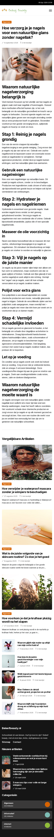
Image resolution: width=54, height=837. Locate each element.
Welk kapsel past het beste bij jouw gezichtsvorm (34, 675)
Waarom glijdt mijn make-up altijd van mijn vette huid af (33, 643)
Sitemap (6, 742)
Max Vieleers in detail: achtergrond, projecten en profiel (33, 690)
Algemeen (7, 22)
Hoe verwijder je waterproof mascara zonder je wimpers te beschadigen (26, 490)
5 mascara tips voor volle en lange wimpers (29, 783)
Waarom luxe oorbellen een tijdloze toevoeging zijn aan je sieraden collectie (30, 771)
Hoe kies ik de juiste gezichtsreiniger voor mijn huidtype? (30, 659)
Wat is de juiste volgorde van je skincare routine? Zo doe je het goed (25, 555)
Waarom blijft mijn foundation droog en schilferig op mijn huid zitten (32, 706)
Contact (17, 742)
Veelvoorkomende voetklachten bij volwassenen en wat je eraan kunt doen (30, 758)
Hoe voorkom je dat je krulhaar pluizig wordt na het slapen (26, 620)
